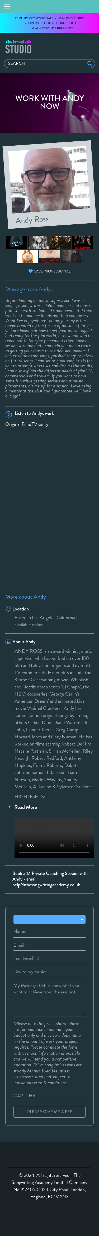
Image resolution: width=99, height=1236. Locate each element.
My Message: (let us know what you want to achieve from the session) (46, 985)
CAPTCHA (24, 1096)
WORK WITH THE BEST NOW (52, 27)
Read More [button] (22, 807)
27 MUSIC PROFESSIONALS (34, 18)
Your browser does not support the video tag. (49, 836)
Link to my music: (29, 972)
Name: (19, 931)
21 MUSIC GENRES (71, 18)
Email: (19, 945)
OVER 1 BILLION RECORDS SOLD (52, 23)
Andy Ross (32, 219)
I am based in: (26, 958)
